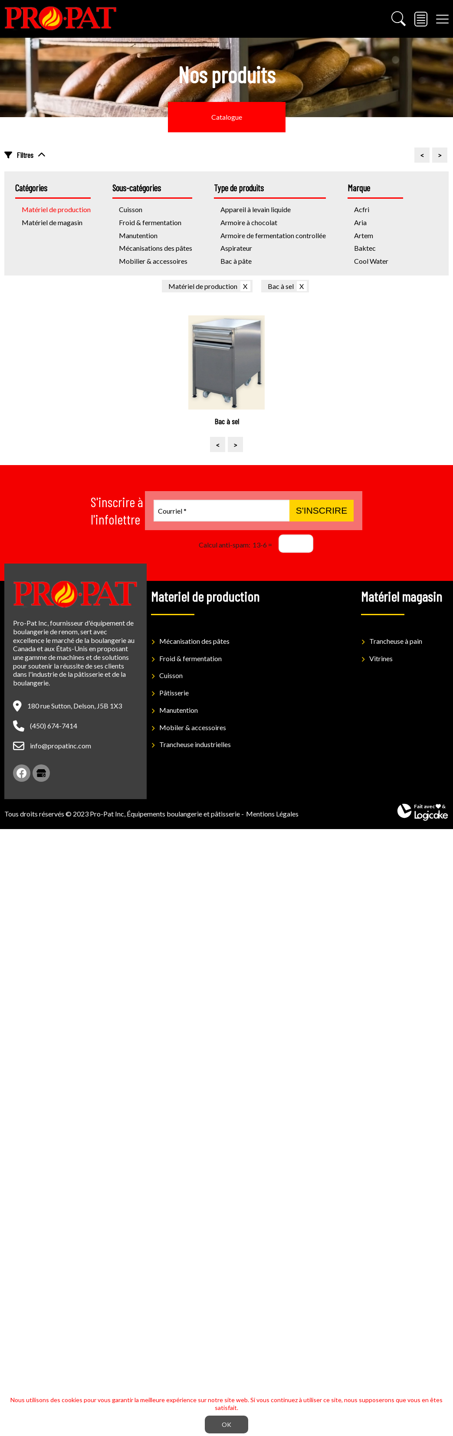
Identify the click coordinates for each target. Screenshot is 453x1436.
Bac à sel (281, 286)
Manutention (138, 235)
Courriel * (172, 511)
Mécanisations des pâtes (155, 248)
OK (226, 1424)
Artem (363, 235)
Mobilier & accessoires (153, 261)
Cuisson (171, 675)
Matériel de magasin (52, 222)
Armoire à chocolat (248, 222)
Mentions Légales (272, 814)
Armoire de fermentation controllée (273, 235)
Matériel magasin (401, 596)
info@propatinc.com (60, 745)
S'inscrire (321, 510)
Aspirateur (236, 248)
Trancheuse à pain (395, 641)
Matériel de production (202, 286)
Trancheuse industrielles (195, 744)
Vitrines (381, 658)
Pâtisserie (174, 692)
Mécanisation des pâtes (194, 641)
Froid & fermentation (150, 222)
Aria (360, 222)
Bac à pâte (236, 261)
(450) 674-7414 (53, 725)
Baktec (365, 248)
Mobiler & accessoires (192, 727)
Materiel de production (205, 596)
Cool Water (371, 261)
